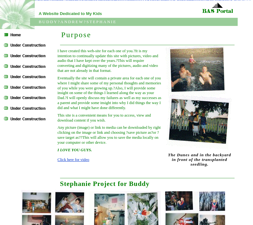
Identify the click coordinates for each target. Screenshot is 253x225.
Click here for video (73, 160)
